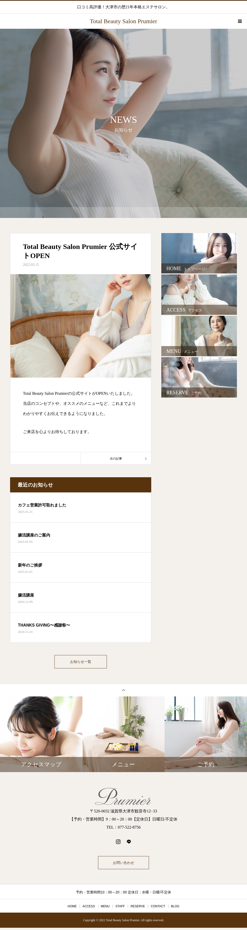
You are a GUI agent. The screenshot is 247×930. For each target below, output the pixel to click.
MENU (105, 908)
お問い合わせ (123, 865)
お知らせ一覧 (81, 663)
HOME (72, 908)
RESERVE (138, 908)
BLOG (175, 908)
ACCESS (88, 908)
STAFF (120, 908)
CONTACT (158, 908)
